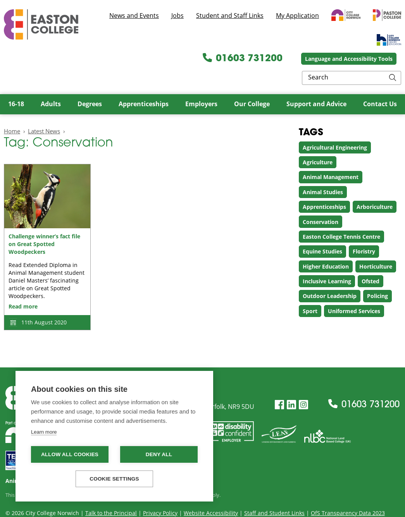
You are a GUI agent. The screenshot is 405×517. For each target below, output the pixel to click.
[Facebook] (279, 386)
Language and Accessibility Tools (282, 60)
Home (12, 112)
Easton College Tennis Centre (341, 218)
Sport (310, 292)
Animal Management (330, 158)
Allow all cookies (69, 454)
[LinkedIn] (291, 386)
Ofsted (370, 263)
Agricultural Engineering (335, 129)
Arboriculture (375, 188)
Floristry (364, 233)
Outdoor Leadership (330, 277)
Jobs (177, 15)
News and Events (134, 15)
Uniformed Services (354, 292)
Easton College (41, 24)
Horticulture (375, 248)
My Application (297, 15)
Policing (377, 277)
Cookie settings (114, 479)
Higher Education (326, 248)
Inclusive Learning (327, 263)
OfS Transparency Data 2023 (348, 494)
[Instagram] (303, 386)
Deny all (159, 454)
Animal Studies (323, 174)
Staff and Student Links (274, 494)
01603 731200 (176, 59)
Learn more (44, 432)
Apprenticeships (324, 188)
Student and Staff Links (230, 15)
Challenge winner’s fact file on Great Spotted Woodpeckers (44, 225)
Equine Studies (322, 233)
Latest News (44, 112)
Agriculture (318, 144)
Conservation (320, 203)
